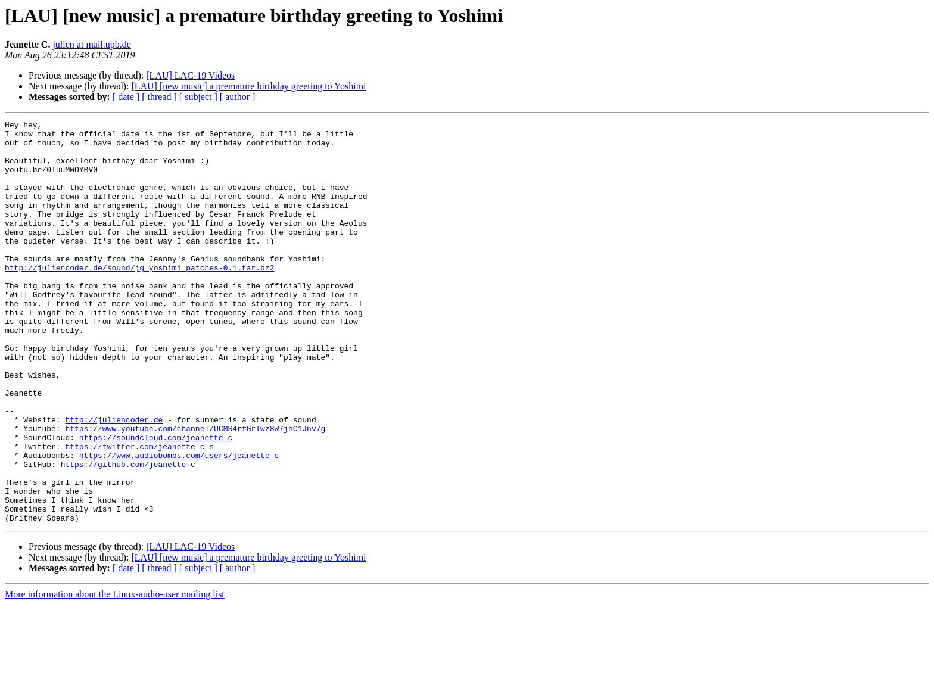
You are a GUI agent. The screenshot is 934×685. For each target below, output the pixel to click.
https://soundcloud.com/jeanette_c (155, 501)
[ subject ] (198, 97)
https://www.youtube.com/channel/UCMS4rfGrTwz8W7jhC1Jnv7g (195, 490)
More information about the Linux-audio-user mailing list (115, 675)
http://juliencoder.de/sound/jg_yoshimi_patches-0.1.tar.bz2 (139, 297)
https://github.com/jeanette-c (128, 533)
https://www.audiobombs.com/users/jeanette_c (179, 523)
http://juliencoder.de (114, 480)
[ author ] (238, 97)
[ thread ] (159, 97)
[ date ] (126, 97)
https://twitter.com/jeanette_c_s (139, 512)
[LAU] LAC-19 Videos (190, 75)
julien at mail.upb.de (91, 44)
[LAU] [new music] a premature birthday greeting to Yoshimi (248, 86)
